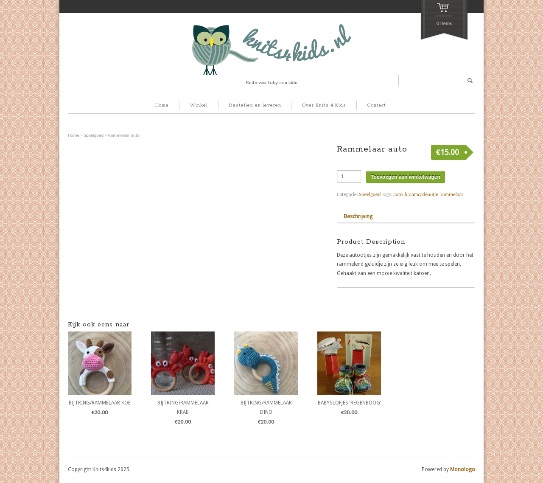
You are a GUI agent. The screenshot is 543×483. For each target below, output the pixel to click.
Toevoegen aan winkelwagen (405, 177)
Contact (376, 105)
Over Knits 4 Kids (324, 105)
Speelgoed (94, 135)
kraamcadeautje (421, 194)
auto (398, 194)
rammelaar (452, 194)
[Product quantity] (349, 176)
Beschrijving (358, 216)
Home (162, 105)
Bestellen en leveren (255, 105)
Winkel (199, 105)
